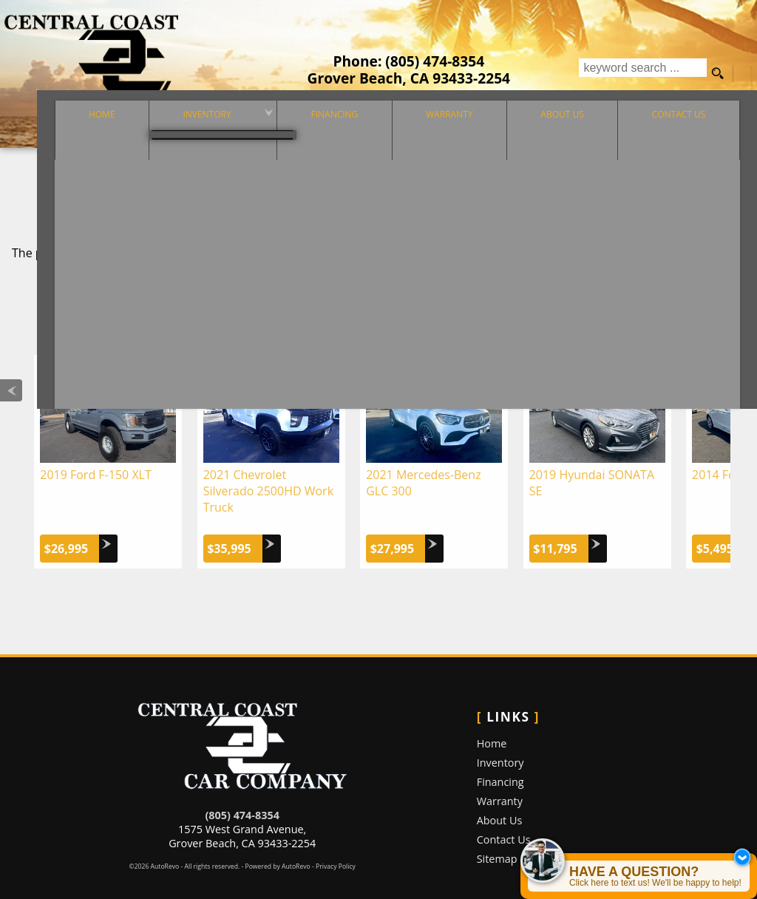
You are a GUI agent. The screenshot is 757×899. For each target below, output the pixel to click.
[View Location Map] (409, 77)
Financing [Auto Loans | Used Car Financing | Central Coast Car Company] (309, 134)
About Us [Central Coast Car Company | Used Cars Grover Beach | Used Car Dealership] (561, 134)
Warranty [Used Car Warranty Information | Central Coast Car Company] (436, 134)
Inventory (500, 745)
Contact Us (504, 822)
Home (492, 726)
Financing (500, 764)
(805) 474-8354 (242, 797)
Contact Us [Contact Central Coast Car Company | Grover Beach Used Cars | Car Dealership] (690, 134)
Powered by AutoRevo (277, 848)
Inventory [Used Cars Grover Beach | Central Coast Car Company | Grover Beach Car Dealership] (170, 134)
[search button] (717, 74)
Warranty (500, 783)
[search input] (643, 74)
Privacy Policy (336, 848)
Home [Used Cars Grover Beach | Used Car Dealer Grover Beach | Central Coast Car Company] (53, 134)
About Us (500, 802)
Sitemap (497, 841)
